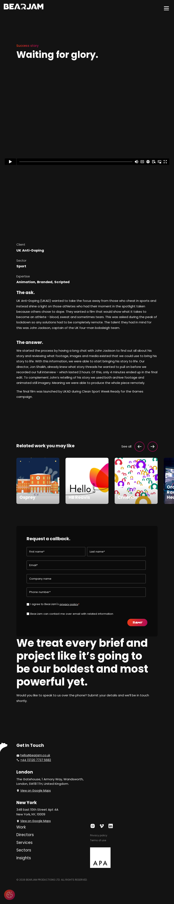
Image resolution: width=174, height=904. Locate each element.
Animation (25, 282)
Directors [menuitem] (25, 835)
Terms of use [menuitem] (98, 840)
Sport (21, 266)
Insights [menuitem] (23, 858)
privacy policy (69, 604)
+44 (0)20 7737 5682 (35, 760)
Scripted (62, 282)
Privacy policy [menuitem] (98, 835)
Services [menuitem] (24, 842)
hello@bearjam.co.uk (35, 755)
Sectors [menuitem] (23, 850)
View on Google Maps (35, 790)
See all (126, 446)
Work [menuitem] (21, 827)
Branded (44, 282)
